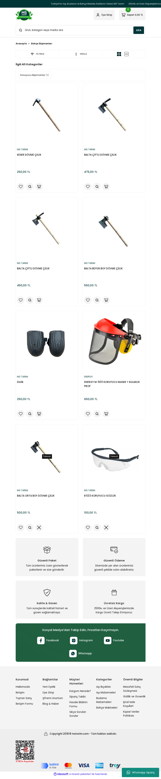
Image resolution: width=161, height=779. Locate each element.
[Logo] (24, 15)
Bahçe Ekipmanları (41, 43)
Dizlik (21, 383)
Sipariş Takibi (77, 699)
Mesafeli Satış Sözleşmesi (132, 691)
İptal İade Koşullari (129, 706)
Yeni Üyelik (49, 689)
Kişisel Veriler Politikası (131, 716)
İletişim (20, 695)
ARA (138, 30)
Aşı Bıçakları (103, 689)
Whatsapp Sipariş (140, 772)
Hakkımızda (23, 689)
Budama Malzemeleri (103, 702)
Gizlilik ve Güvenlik (134, 699)
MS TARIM (23, 149)
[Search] (81, 30)
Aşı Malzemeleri (106, 695)
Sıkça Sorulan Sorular (77, 716)
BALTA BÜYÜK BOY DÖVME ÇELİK (104, 269)
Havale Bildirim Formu (78, 706)
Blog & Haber (51, 706)
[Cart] (131, 15)
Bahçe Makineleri (106, 710)
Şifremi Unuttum (53, 700)
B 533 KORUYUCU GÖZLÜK (100, 497)
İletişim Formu (24, 706)
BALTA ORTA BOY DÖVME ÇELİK (36, 497)
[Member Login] (100, 15)
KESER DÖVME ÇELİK (30, 155)
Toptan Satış (24, 700)
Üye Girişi (48, 695)
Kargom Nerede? (80, 693)
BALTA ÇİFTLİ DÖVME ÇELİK (101, 155)
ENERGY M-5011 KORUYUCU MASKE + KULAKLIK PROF (112, 385)
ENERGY (89, 378)
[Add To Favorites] (21, 186)
